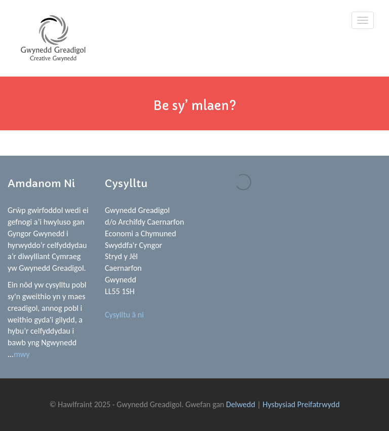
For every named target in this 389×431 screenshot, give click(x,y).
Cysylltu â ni (124, 314)
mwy (21, 354)
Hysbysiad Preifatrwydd (300, 404)
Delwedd (240, 404)
